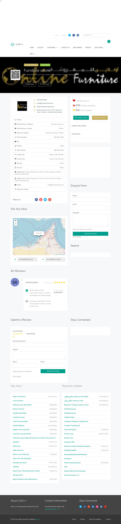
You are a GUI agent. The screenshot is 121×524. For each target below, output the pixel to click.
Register (63, 35)
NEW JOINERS (77, 48)
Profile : (18, 120)
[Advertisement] (60, 17)
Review (15, 349)
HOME (32, 48)
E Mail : (39, 185)
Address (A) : (38, 179)
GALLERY (40, 48)
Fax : (17, 142)
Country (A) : (39, 159)
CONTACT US (65, 48)
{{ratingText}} (31, 334)
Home (74, 519)
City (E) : (39, 163)
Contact (108, 519)
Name (75, 196)
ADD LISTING (99, 48)
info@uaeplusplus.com (52, 509)
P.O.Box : (39, 146)
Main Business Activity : (39, 128)
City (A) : (39, 168)
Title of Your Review (19, 341)
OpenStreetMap (62, 254)
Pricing (82, 519)
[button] (43, 232)
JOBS (32, 54)
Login (56, 35)
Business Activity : (39, 133)
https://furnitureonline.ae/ (45, 107)
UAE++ (37, 519)
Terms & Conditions (95, 519)
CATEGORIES (52, 48)
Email (75, 204)
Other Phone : (39, 150)
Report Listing (100, 118)
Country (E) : (39, 155)
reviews (88, 110)
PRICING (88, 48)
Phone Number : (39, 137)
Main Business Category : (39, 124)
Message (76, 213)
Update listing (82, 118)
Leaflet (56, 254)
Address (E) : (38, 173)
